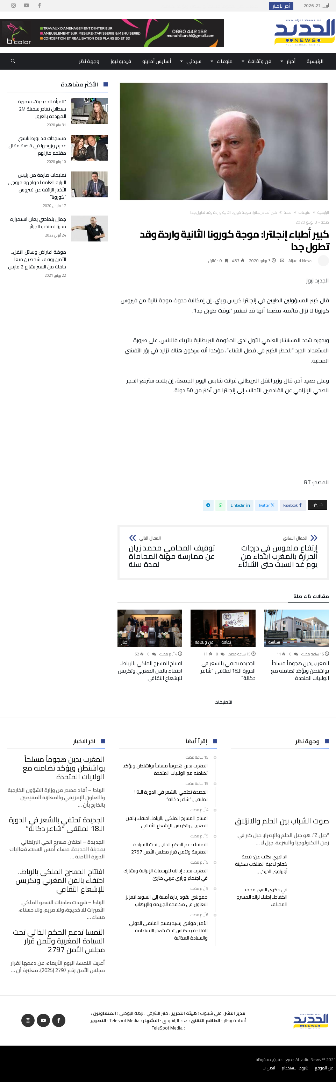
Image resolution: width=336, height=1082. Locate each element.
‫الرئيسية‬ (323, 212)
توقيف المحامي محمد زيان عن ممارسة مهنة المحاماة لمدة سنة (174, 552)
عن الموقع (324, 1068)
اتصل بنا (269, 1068)
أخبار (125, 642)
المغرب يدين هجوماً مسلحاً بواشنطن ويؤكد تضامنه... (211, 6)
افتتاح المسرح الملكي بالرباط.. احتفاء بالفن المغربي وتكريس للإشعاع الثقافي (150, 670)
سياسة (274, 642)
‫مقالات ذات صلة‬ (311, 597)
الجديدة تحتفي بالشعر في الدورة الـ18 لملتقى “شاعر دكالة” (228, 670)
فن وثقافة (204, 642)
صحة (288, 212)
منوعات (304, 212)
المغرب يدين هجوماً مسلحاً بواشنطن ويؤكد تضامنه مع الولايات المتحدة (300, 670)
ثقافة (226, 642)
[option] (296, 646)
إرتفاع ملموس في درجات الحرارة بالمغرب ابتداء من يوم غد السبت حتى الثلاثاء (273, 552)
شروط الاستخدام (295, 1068)
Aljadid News (300, 261)
